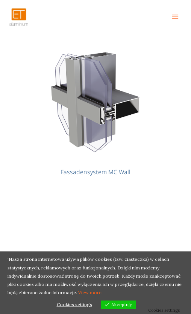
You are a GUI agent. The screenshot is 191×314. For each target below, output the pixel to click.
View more (90, 292)
